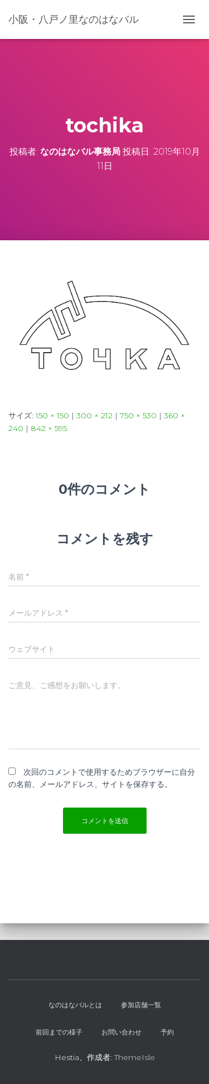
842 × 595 (49, 428)
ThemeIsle (134, 1057)
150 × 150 (52, 415)
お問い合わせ (121, 1032)
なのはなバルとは (75, 1005)
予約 (167, 1032)
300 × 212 (94, 415)
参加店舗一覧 (141, 1005)
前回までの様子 (59, 1032)
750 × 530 (138, 415)
